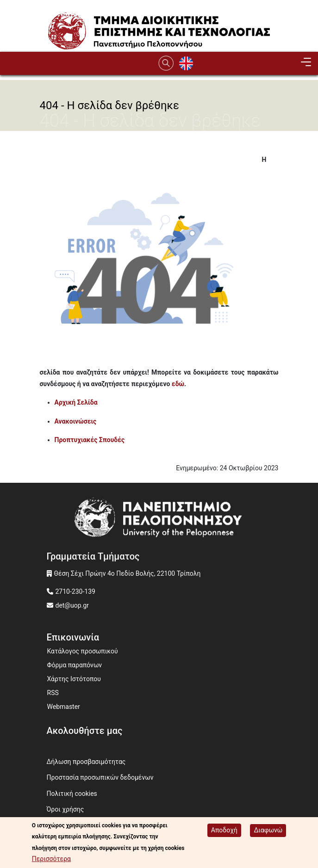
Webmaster (63, 706)
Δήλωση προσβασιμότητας (86, 761)
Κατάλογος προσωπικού (82, 651)
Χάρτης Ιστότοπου (74, 679)
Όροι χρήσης (65, 809)
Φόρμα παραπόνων (74, 665)
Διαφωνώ (268, 831)
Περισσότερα (51, 859)
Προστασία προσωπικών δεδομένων (100, 777)
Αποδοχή (224, 831)
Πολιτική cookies (72, 793)
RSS (53, 692)
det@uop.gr (72, 605)
